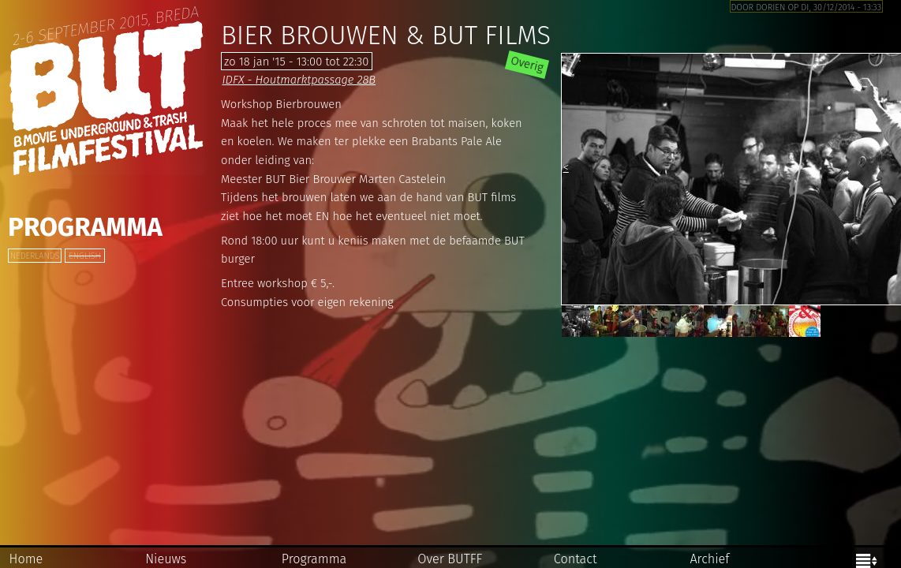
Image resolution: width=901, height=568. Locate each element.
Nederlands (34, 256)
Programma (85, 227)
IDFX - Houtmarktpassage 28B (299, 80)
